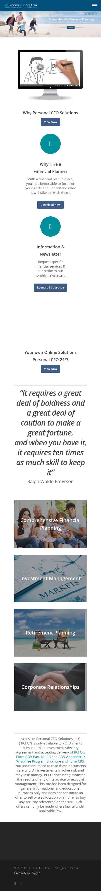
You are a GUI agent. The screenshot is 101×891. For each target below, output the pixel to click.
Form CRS (76, 761)
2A (48, 756)
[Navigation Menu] (94, 5)
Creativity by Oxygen (27, 873)
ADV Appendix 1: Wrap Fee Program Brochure (50, 758)
